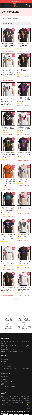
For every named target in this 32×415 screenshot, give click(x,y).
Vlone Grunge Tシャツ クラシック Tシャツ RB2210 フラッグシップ (8, 263)
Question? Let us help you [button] (24, 413)
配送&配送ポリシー (6, 376)
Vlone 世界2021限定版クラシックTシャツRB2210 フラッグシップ (8, 45)
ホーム (3, 18)
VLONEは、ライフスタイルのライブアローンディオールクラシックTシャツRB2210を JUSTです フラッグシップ (8, 72)
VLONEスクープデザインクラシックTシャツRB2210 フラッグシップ (8, 289)
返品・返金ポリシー (6, 381)
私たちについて (5, 359)
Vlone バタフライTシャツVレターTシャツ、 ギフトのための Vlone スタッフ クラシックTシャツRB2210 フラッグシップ (8, 101)
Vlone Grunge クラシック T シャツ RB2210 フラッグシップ (23, 45)
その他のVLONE (12, 18)
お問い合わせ (4, 384)
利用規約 (3, 361)
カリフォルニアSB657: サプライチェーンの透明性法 (15, 368)
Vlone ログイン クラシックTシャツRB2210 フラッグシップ (23, 70)
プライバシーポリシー (7, 364)
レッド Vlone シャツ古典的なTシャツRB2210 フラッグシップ (23, 289)
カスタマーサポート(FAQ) (8, 386)
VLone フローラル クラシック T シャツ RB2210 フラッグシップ (8, 128)
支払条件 (3, 379)
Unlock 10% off (28, 407)
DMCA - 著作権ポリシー (7, 366)
